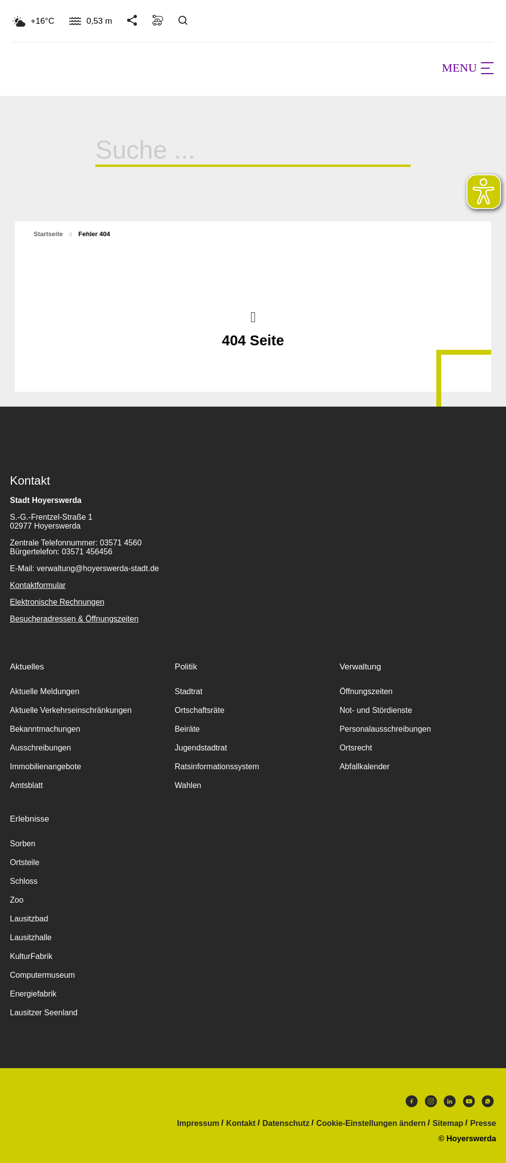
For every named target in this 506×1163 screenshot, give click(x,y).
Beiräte (187, 729)
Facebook (412, 1101)
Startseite (48, 234)
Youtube (469, 1101)
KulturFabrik (31, 956)
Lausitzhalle (31, 937)
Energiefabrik (33, 994)
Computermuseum (42, 975)
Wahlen (188, 785)
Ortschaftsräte (199, 710)
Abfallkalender (364, 766)
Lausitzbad (29, 918)
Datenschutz (285, 1123)
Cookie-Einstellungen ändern (370, 1123)
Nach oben (253, 316)
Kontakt (241, 1123)
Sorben (23, 843)
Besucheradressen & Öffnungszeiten (74, 619)
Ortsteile (25, 862)
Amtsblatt (26, 785)
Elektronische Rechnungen (57, 602)
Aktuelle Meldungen (45, 691)
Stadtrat (189, 691)
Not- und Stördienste (375, 710)
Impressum (198, 1123)
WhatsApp (488, 1101)
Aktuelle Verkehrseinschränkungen (70, 710)
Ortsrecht (355, 748)
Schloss (24, 881)
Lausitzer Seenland (44, 1012)
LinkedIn (450, 1101)
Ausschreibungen (40, 748)
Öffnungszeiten (365, 691)
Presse (483, 1123)
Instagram (431, 1101)
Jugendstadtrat (201, 748)
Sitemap (447, 1123)
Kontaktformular (38, 585)
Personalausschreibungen (385, 729)
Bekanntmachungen (45, 729)
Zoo (17, 900)
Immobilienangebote (45, 766)
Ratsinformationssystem (217, 766)
